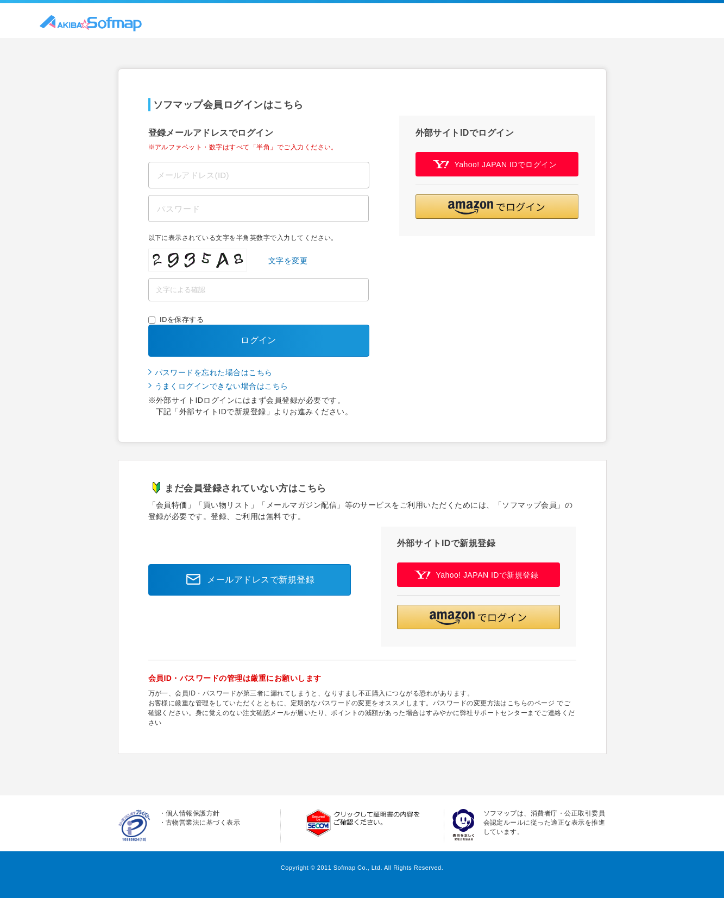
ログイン (258, 340)
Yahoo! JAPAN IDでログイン (495, 164)
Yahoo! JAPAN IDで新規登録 (476, 575)
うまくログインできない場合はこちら (221, 386)
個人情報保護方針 (193, 813)
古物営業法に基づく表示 (203, 822)
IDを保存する (182, 319)
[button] (496, 206)
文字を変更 (287, 260)
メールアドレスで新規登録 (247, 580)
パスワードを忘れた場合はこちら (214, 372)
